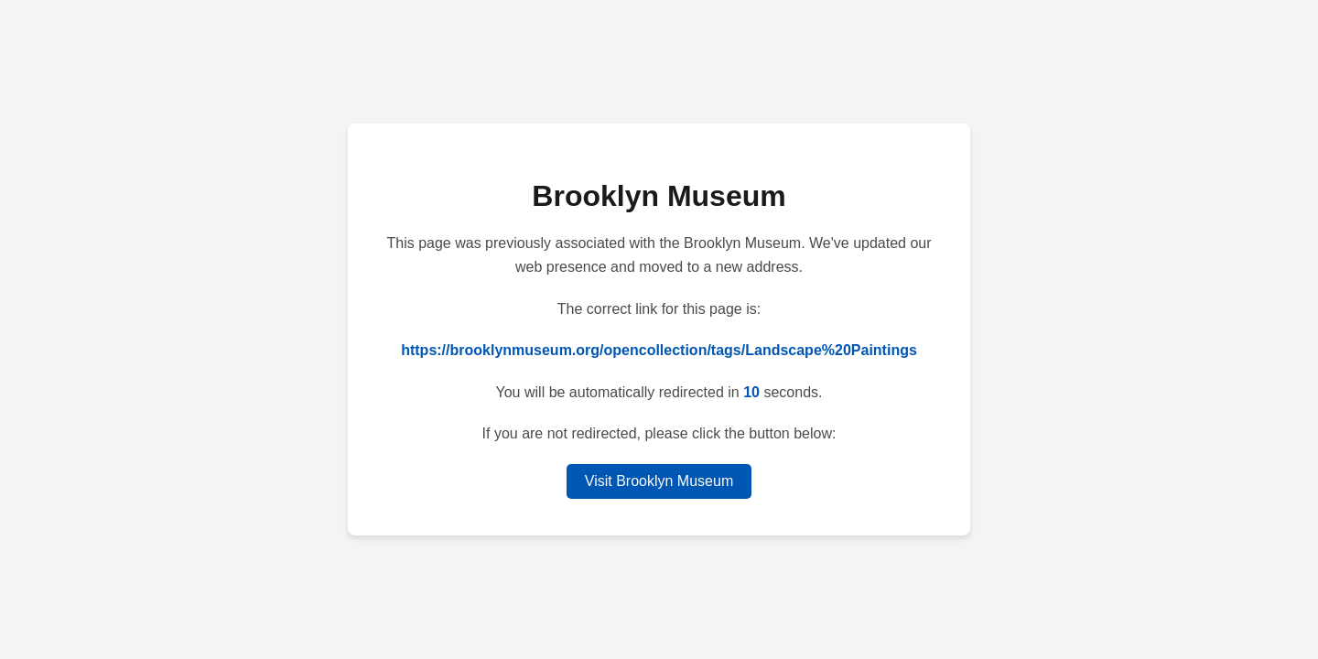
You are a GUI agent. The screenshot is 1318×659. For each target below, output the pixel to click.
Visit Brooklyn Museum (659, 481)
